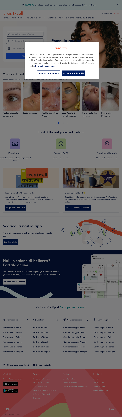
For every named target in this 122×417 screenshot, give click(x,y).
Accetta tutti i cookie (73, 73)
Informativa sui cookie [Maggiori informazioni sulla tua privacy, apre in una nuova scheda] (45, 66)
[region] (62, 60)
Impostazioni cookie (49, 73)
